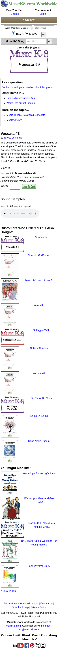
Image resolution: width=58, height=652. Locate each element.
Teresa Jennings (13, 137)
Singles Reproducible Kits (20, 98)
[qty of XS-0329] (15, 187)
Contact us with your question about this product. (28, 87)
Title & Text (30, 34)
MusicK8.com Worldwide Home (21, 603)
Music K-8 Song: (26, 41)
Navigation (29, 19)
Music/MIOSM (14, 120)
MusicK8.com (13, 625)
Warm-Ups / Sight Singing (20, 103)
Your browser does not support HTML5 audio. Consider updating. (20, 213)
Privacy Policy (38, 607)
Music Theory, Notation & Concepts (25, 115)
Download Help (20, 607)
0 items (15, 14)
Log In (43, 14)
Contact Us (46, 603)
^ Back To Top (8, 591)
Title (16, 34)
